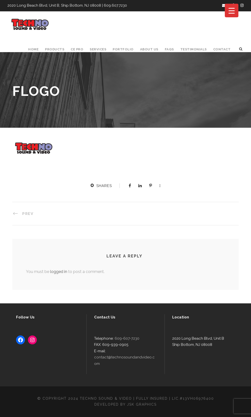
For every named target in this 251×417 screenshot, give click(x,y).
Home (36, 49)
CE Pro (79, 49)
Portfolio (126, 49)
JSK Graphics (142, 404)
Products (57, 49)
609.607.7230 (111, 5)
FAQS (171, 49)
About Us (151, 49)
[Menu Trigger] (231, 10)
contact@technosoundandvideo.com (124, 364)
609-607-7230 (124, 345)
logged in (57, 272)
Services (101, 49)
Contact (222, 49)
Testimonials (195, 49)
